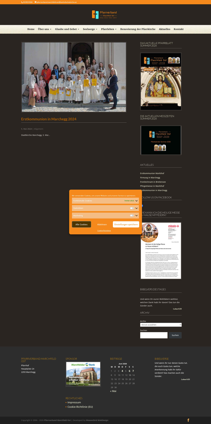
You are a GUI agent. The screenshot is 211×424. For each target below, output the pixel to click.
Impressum (74, 402)
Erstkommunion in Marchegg (153, 190)
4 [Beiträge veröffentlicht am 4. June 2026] (122, 371)
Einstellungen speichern (126, 224)
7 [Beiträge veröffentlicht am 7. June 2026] (133, 371)
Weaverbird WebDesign (97, 420)
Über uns (43, 29)
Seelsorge (89, 29)
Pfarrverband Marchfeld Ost (57, 420)
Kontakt (179, 29)
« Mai (113, 391)
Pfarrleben (107, 29)
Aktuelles (164, 29)
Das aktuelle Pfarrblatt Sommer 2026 (156, 44)
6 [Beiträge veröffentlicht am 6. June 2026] (129, 371)
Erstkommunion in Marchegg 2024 (48, 119)
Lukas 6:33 (177, 309)
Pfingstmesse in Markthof (152, 186)
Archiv (143, 321)
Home (31, 29)
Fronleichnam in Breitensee (153, 182)
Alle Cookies (81, 224)
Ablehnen (102, 224)
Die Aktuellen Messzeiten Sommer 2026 (157, 117)
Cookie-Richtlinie (104, 230)
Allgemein (38, 129)
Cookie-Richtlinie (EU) (80, 406)
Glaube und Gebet (66, 29)
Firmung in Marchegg (150, 177)
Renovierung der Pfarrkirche (138, 29)
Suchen (143, 330)
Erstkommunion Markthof (152, 173)
